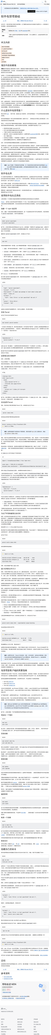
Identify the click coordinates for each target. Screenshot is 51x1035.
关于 (2, 1022)
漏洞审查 (4, 794)
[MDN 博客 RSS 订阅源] (11, 1015)
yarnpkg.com (12, 685)
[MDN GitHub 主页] (2, 1015)
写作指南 (19, 1026)
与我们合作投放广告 (6, 1029)
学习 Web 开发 (37, 1024)
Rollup (8, 602)
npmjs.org (11, 681)
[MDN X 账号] (7, 1015)
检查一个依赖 (6, 817)
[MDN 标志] (4, 1009)
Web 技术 (36, 1022)
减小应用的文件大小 (8, 569)
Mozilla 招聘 (4, 1026)
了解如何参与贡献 (6, 992)
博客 (2, 1024)
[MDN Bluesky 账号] (4, 1015)
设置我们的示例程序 (8, 356)
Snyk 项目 (23, 812)
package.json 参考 (8, 978)
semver (15, 782)
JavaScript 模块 (34, 134)
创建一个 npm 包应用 (9, 209)
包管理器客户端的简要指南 (8, 55)
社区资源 (19, 1024)
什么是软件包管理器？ (7, 49)
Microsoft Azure (35, 183)
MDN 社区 (19, 1022)
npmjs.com (17, 180)
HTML (15, 30)
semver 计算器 (26, 786)
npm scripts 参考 (8, 976)
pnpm (13, 169)
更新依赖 (4, 759)
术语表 (35, 1031)
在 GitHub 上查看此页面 (8, 998)
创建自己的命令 (5, 57)
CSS (20, 30)
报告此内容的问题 (20, 998)
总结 (3, 59)
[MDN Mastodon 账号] (9, 1015)
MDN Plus (3, 1031)
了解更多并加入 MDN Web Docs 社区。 (29, 8)
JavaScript (25, 30)
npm (8, 113)
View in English (31, 11)
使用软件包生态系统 (7, 53)
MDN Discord (20, 1029)
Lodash (3, 835)
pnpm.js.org (12, 683)
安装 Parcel (5, 312)
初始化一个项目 (6, 715)
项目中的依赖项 (5, 46)
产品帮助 (3, 1034)
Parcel (2, 202)
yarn (18, 844)
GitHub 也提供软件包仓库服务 (37, 185)
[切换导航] (48, 1)
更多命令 (4, 841)
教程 (35, 1029)
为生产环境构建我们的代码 (11, 513)
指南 (35, 1026)
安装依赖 (4, 734)
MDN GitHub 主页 (21, 1031)
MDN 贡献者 (24, 996)
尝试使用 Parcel (7, 402)
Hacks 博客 (36, 1034)
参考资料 (4, 61)
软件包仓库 (4, 51)
